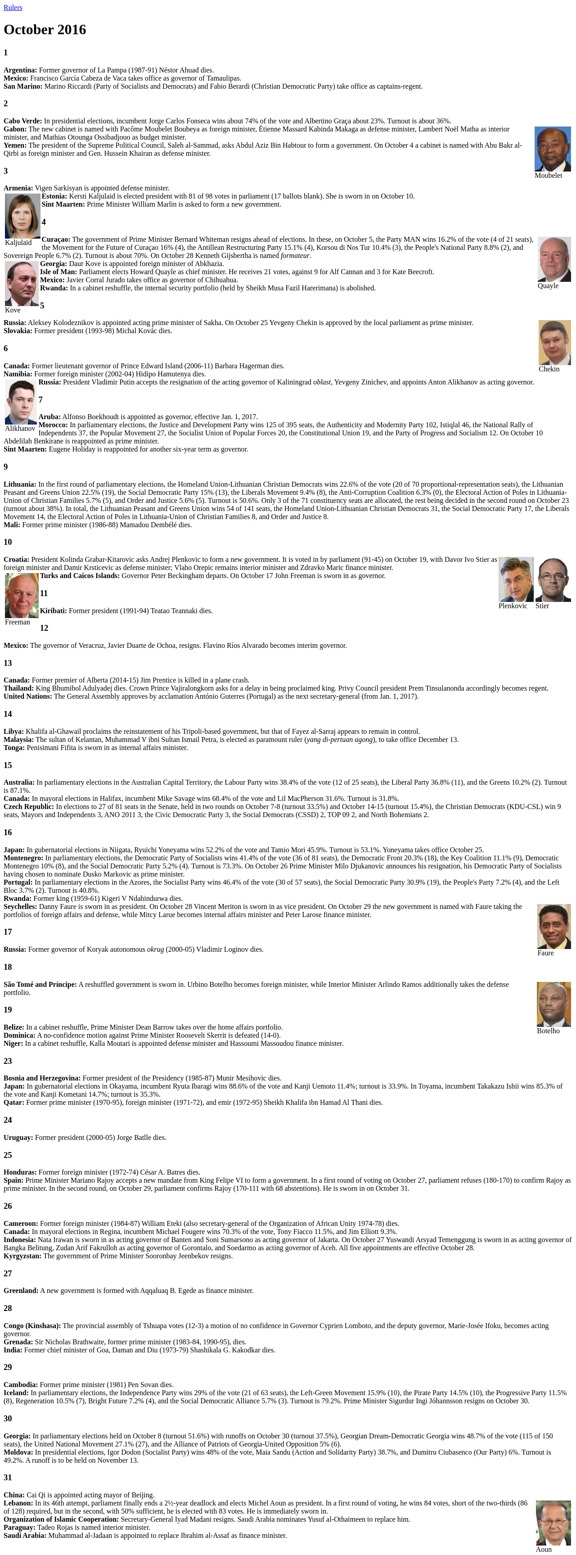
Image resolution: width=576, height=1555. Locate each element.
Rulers (13, 7)
